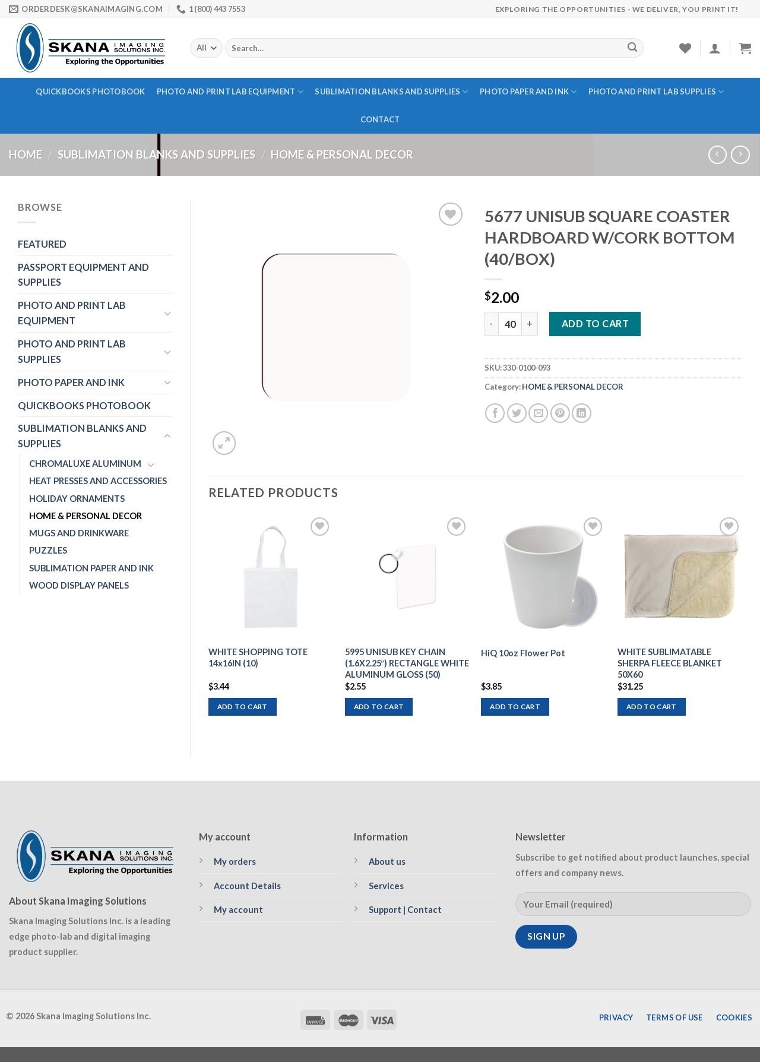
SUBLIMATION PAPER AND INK (91, 568)
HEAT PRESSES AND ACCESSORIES (98, 481)
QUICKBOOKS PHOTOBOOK (90, 91)
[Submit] (632, 48)
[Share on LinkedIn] (581, 413)
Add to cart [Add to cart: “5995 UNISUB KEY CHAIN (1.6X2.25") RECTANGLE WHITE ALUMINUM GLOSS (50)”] (379, 706)
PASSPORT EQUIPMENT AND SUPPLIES (83, 274)
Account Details (247, 886)
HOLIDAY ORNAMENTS (77, 499)
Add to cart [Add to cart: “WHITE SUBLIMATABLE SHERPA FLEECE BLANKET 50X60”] (651, 706)
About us (387, 861)
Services (386, 886)
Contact (380, 119)
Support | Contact (405, 910)
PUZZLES (48, 550)
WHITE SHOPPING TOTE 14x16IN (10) (258, 657)
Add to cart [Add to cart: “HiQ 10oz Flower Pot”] (515, 706)
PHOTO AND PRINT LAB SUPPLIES (656, 91)
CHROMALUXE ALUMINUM (85, 464)
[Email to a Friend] (538, 413)
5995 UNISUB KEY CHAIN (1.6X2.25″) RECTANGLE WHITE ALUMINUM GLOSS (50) (407, 663)
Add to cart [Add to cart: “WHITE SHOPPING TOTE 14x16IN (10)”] (242, 706)
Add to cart (595, 323)
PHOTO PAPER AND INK (528, 91)
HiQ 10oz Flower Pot (523, 653)
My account (238, 910)
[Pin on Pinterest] (560, 413)
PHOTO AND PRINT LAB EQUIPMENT (230, 91)
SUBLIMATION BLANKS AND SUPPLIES (391, 91)
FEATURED (42, 243)
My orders (235, 861)
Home (25, 154)
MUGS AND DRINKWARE (79, 533)
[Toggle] (167, 313)
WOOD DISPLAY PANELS (79, 585)
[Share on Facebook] (495, 413)
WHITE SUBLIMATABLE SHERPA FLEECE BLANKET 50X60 (670, 663)
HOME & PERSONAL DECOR (342, 154)
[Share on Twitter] (517, 413)
